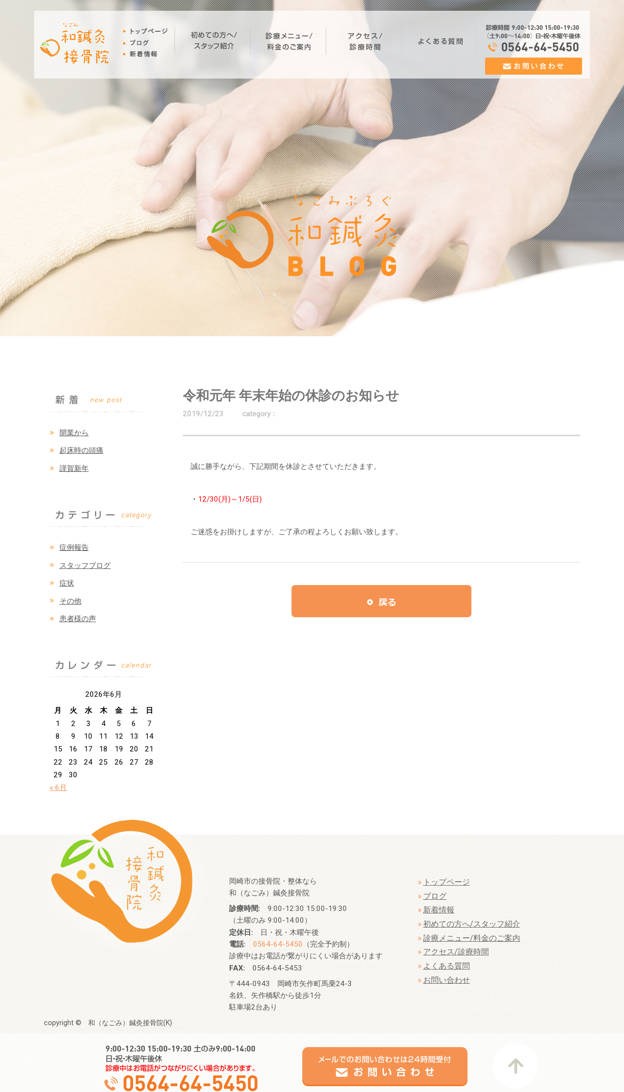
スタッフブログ (85, 565)
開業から (74, 432)
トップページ (446, 882)
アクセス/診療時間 (456, 951)
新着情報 (438, 909)
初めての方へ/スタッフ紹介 (471, 924)
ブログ (435, 896)
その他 (70, 601)
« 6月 (58, 787)
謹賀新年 (74, 468)
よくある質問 (446, 966)
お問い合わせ (446, 980)
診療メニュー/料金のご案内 (471, 938)
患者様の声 (77, 618)
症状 (66, 583)
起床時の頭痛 (81, 450)
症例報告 (74, 547)
